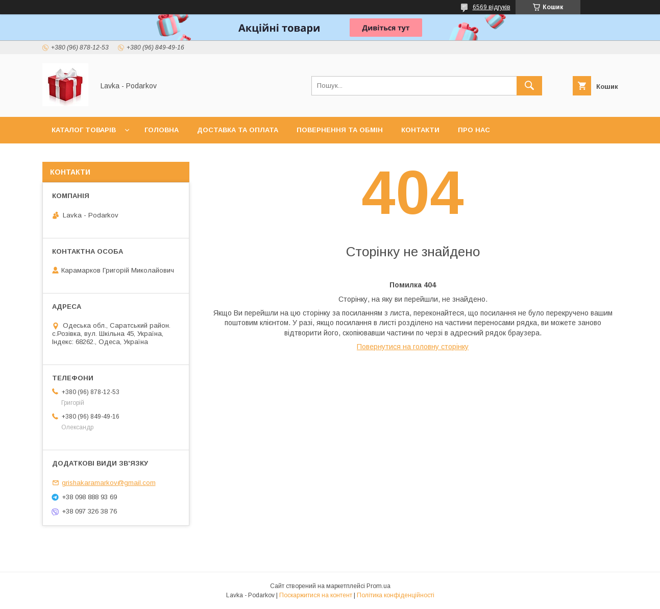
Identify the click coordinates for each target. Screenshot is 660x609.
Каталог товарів (84, 130)
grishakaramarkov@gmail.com (109, 482)
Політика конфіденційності (395, 595)
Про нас (474, 130)
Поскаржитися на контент (315, 595)
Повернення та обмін (340, 130)
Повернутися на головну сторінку (413, 347)
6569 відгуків (491, 7)
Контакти (420, 130)
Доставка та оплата (237, 130)
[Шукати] (529, 85)
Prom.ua (378, 586)
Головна (161, 130)
